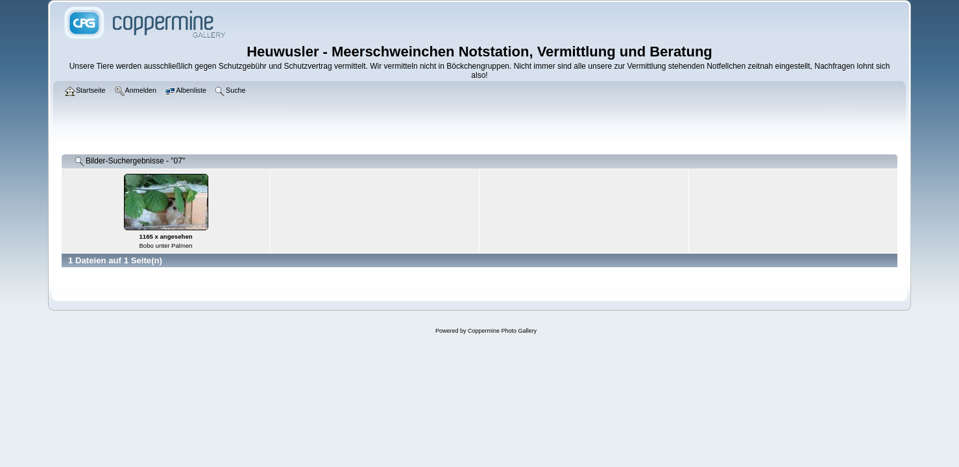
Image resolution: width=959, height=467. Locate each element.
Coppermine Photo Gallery (502, 331)
